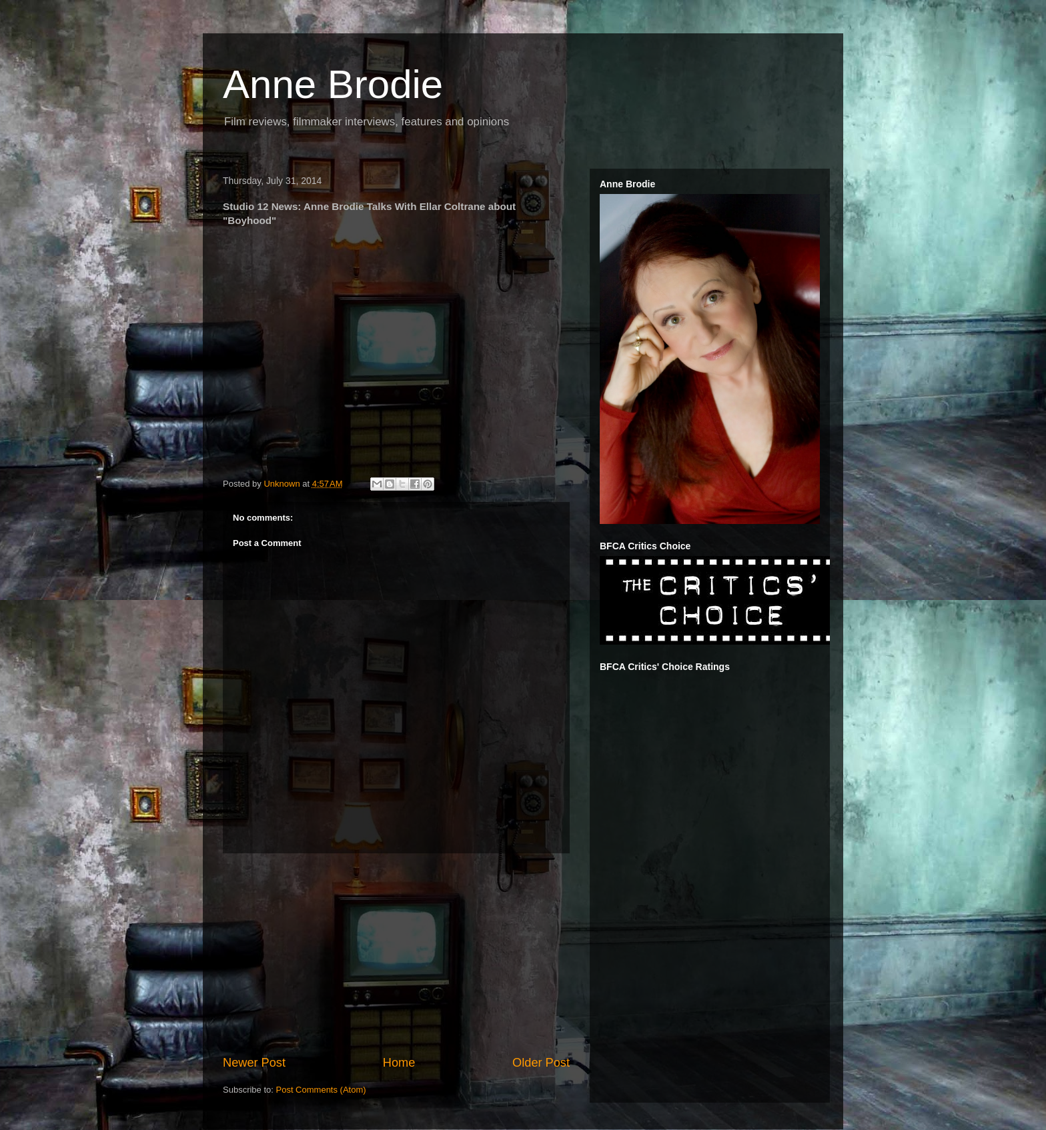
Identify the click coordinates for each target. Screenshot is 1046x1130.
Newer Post (254, 1062)
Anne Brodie (333, 84)
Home (399, 1062)
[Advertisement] (396, 954)
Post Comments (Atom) (321, 1090)
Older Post (541, 1062)
